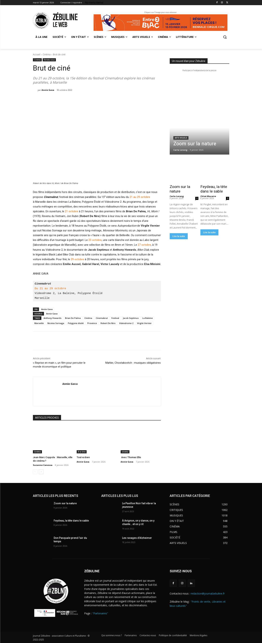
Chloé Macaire (208, 196)
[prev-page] (35, 471)
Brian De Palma (73, 318)
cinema (125, 451)
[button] (224, 37)
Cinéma (47, 54)
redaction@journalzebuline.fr (208, 593)
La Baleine (147, 318)
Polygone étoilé (76, 323)
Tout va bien (83, 457)
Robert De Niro (108, 323)
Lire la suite (178, 236)
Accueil (36, 54)
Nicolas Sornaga (55, 323)
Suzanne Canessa (42, 465)
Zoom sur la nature (180, 189)
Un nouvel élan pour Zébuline (188, 61)
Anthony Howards (52, 318)
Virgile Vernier (144, 323)
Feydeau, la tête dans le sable (213, 189)
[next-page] (41, 471)
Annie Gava (48, 90)
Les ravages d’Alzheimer (137, 537)
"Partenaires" (100, 613)
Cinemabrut (102, 318)
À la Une (81, 451)
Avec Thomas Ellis (131, 457)
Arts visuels (181, 138)
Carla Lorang (177, 196)
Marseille (39, 323)
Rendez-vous (49, 59)
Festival (115, 318)
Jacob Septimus (131, 318)
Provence (92, 323)
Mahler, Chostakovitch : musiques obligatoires (133, 362)
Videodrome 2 (126, 323)
